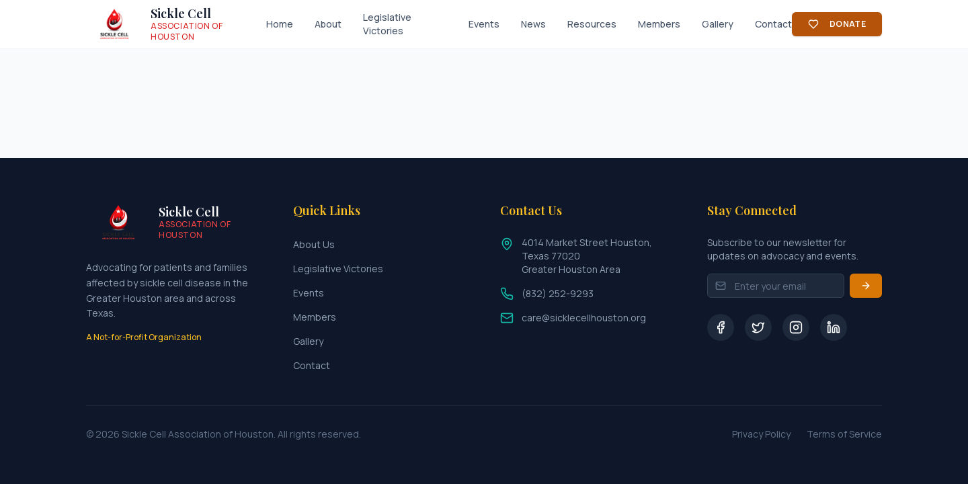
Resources (591, 23)
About (328, 23)
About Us (314, 244)
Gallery (717, 23)
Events (484, 23)
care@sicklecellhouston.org (584, 317)
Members (659, 23)
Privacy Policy (761, 434)
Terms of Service (844, 434)
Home (279, 23)
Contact (773, 23)
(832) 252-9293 (558, 293)
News (533, 23)
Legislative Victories (387, 24)
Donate (837, 24)
